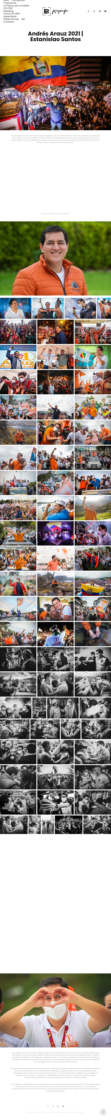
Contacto (8, 22)
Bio (23, 19)
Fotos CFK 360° (11, 14)
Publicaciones (11, 19)
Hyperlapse (9, 16)
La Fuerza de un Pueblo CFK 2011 (16, 7)
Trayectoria (9, 3)
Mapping (8, 11)
